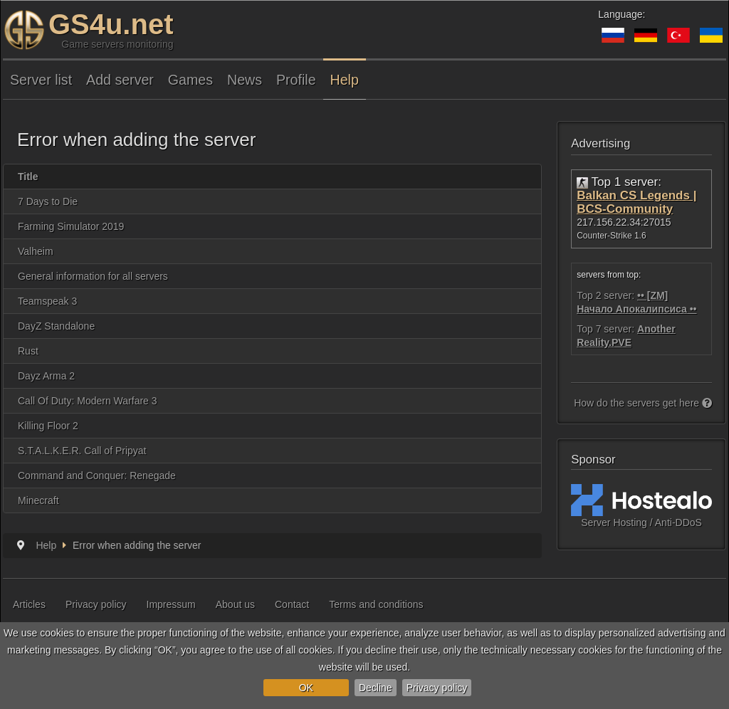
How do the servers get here (643, 403)
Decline (375, 687)
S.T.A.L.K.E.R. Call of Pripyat (82, 450)
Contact (292, 604)
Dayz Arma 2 (46, 376)
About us (235, 604)
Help (344, 80)
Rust (28, 351)
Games (190, 80)
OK (306, 687)
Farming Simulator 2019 (71, 226)
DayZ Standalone (56, 326)
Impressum (171, 604)
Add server (120, 80)
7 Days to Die (48, 201)
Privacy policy (437, 687)
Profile (296, 80)
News (244, 80)
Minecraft (38, 500)
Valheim (35, 251)
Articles (29, 604)
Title (28, 176)
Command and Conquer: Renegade (97, 475)
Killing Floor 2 (48, 425)
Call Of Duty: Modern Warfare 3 (87, 400)
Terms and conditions (376, 604)
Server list (41, 80)
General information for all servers (93, 276)
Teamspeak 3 (47, 301)
